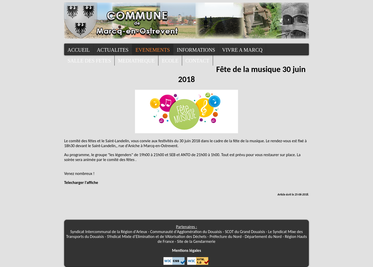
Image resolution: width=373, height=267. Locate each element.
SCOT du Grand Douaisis (245, 231)
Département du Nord (263, 236)
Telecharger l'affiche (81, 182)
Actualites (113, 50)
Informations (196, 50)
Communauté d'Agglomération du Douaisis (186, 231)
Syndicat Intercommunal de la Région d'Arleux (108, 231)
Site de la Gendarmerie (196, 241)
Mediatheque (136, 61)
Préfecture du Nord (226, 236)
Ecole (170, 61)
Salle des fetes (89, 61)
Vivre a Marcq (242, 50)
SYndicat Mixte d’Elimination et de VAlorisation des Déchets (157, 236)
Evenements (152, 50)
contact (197, 61)
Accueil (78, 50)
